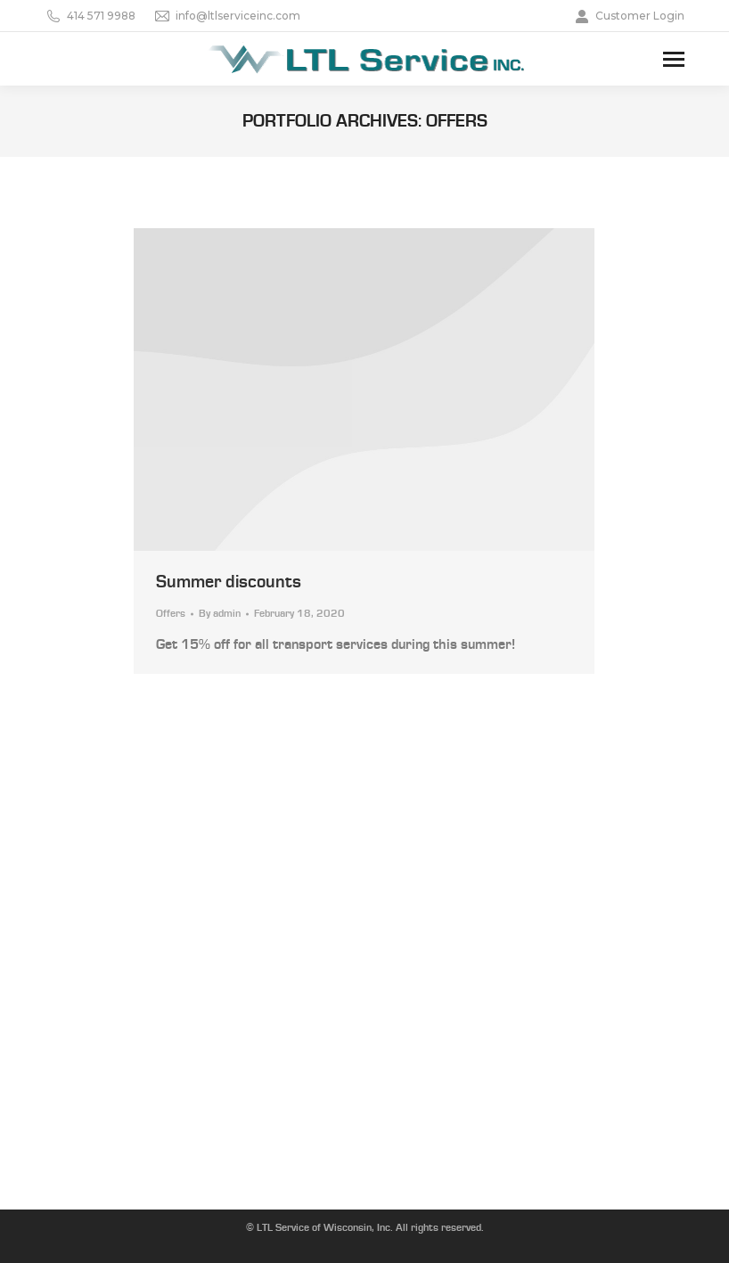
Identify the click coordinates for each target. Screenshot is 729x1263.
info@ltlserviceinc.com (226, 16)
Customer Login (628, 16)
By (220, 613)
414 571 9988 (90, 16)
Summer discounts (228, 582)
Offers (170, 613)
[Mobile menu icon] (673, 59)
